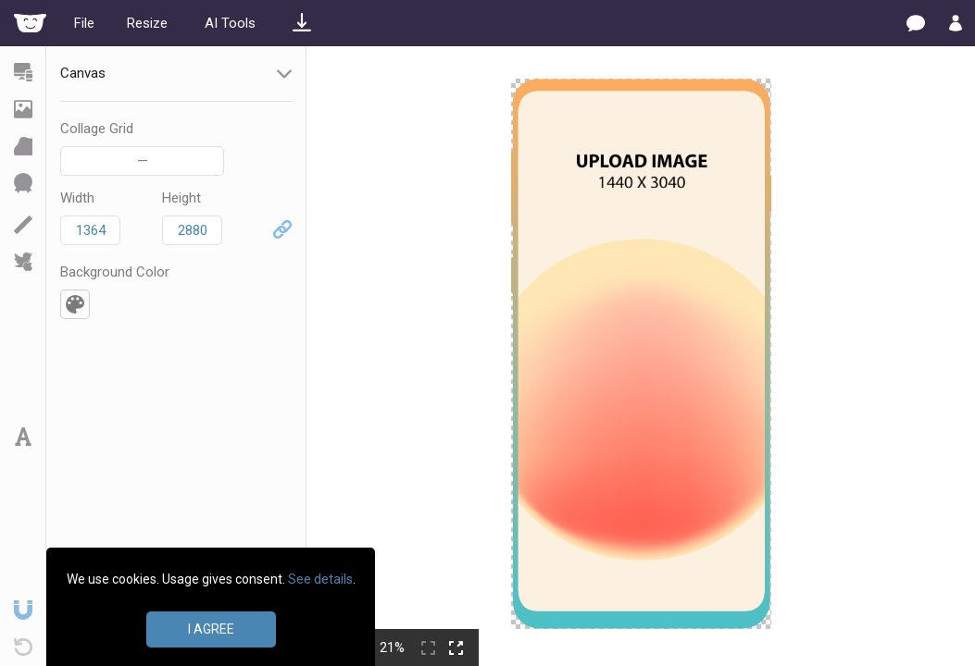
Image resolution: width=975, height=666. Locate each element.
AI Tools (230, 23)
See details (320, 579)
